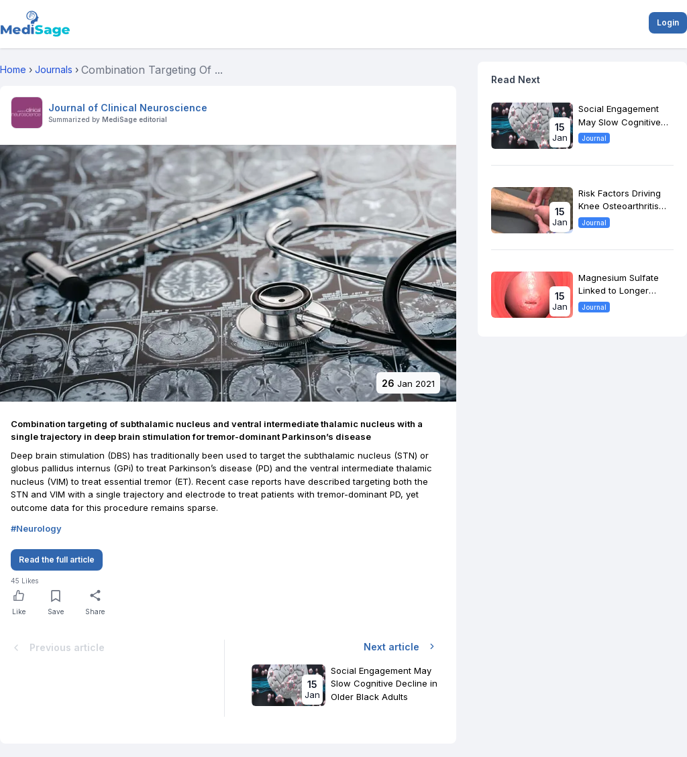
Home (13, 69)
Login (668, 22)
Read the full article (57, 560)
